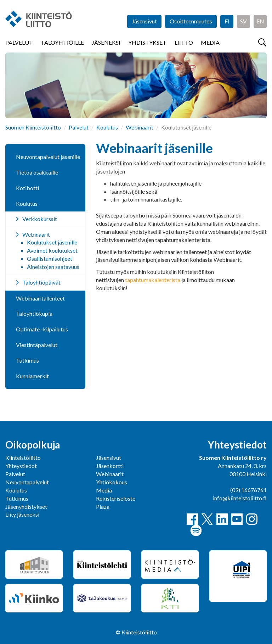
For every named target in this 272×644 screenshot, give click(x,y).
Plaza (102, 506)
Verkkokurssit (39, 218)
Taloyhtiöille (62, 42)
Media (210, 42)
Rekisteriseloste (115, 498)
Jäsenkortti (110, 465)
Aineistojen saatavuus (53, 266)
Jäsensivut (144, 21)
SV (243, 21)
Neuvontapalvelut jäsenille (48, 156)
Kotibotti (27, 188)
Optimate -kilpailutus (42, 329)
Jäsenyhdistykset (26, 506)
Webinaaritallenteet (40, 298)
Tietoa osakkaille (37, 172)
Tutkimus (27, 360)
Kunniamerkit (32, 376)
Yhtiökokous (111, 482)
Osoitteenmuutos (191, 21)
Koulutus (107, 127)
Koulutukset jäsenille (52, 242)
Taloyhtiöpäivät (41, 282)
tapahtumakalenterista (152, 279)
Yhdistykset (147, 42)
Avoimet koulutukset (52, 250)
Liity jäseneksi (22, 514)
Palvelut (19, 42)
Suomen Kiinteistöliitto (33, 127)
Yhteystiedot (21, 465)
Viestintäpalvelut (36, 344)
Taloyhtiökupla (34, 313)
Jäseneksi (106, 42)
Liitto (184, 42)
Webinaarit (139, 127)
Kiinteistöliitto (23, 457)
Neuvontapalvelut (27, 482)
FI (227, 21)
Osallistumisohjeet (49, 258)
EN (260, 21)
